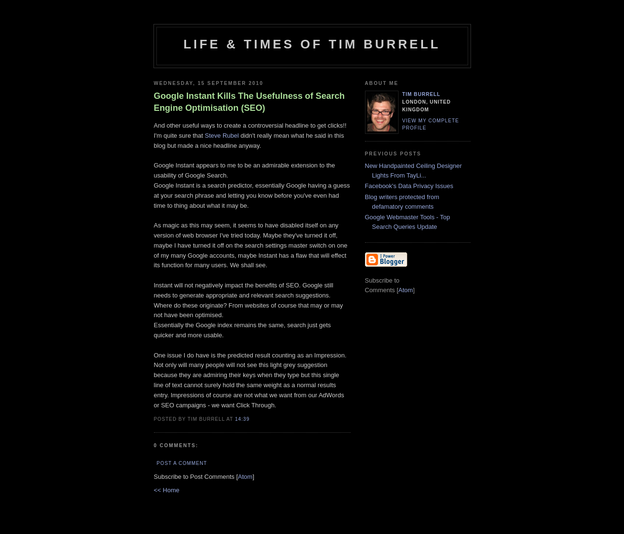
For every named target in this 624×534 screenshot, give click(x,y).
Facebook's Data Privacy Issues (409, 186)
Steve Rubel (222, 135)
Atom (245, 476)
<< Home (166, 490)
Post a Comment (182, 463)
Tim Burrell (421, 94)
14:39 (242, 419)
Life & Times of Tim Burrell (311, 44)
